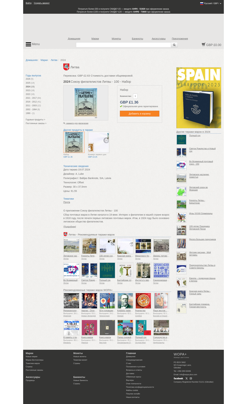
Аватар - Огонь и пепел (92, 310)
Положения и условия (135, 367)
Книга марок (87, 337)
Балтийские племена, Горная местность (199, 305)
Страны (29, 367)
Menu (33, 44)
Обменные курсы (133, 377)
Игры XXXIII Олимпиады (201, 213)
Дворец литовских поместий (166, 256)
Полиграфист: (71, 178)
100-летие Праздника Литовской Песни (199, 227)
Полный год (104, 280)
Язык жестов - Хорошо (164, 310)
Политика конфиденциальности (140, 387)
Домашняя (74, 38)
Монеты (116, 38)
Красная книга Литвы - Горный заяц (200, 292)
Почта (66, 202)
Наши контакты (132, 397)
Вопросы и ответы (134, 370)
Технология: (70, 182)
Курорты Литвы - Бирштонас (197, 201)
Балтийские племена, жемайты (132, 280)
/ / (210, 3)
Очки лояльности (133, 384)
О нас (128, 363)
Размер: (67, 186)
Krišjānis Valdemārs (126, 310)
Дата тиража (70, 169)
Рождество (140, 310)
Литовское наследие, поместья (78, 256)
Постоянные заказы (34, 370)
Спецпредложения (134, 360)
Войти (29, 3)
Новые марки (31, 356)
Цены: (66, 191)
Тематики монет (80, 360)
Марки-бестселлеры (34, 360)
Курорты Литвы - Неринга (93, 256)
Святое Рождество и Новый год (96, 280)
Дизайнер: (69, 173)
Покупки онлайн (133, 394)
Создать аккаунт (42, 3)
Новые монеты (79, 356)
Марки (95, 38)
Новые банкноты (80, 380)
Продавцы (30, 380)
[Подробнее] (69, 227)
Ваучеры (130, 380)
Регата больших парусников (202, 239)
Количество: (126, 96)
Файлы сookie (132, 390)
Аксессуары (159, 38)
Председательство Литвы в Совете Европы (202, 266)
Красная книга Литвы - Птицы (131, 256)
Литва (54, 60)
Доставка (130, 373)
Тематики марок (33, 363)
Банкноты (137, 38)
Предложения (180, 38)
